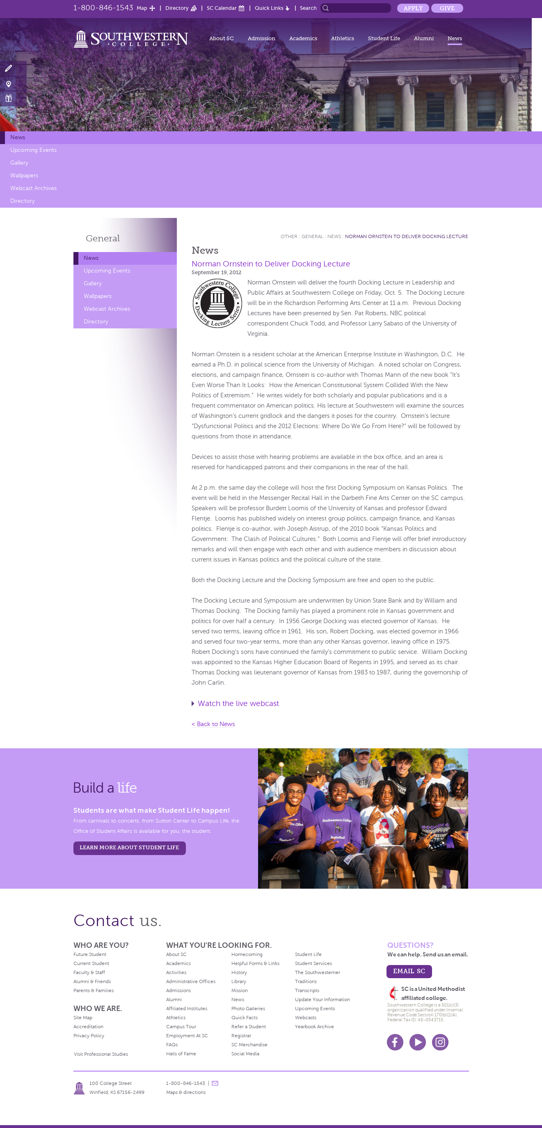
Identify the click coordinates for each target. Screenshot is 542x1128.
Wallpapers (24, 175)
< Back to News (213, 724)
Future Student (89, 954)
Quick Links (269, 8)
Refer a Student (248, 1026)
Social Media (245, 1054)
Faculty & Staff (89, 972)
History (239, 972)
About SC (221, 38)
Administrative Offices (190, 981)
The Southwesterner (317, 972)
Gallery (19, 163)
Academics (303, 38)
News (455, 38)
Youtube (417, 1042)
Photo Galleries (248, 1008)
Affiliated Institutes (186, 1008)
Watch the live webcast (238, 703)
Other (289, 236)
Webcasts (305, 1017)
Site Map (82, 1017)
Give (447, 8)
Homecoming (247, 954)
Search (308, 8)
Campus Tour (181, 1026)
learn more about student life (129, 847)
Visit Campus (13, 84)
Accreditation (88, 1026)
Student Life (384, 38)
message (215, 1083)
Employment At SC (187, 1036)
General (103, 238)
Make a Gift (13, 98)
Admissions (178, 990)
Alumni (424, 38)
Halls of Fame (181, 1054)
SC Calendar (222, 8)
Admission (261, 38)
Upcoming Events (33, 150)
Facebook (395, 1042)
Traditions (306, 981)
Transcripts (307, 990)
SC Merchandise (249, 1045)
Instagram (440, 1042)
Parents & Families (93, 990)
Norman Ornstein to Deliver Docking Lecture (406, 236)
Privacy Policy (88, 1036)
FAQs (172, 1045)
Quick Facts (244, 1017)
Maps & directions (186, 1092)
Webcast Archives (33, 188)
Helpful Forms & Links (255, 963)
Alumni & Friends (92, 981)
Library (238, 981)
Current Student (91, 963)
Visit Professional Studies (101, 1054)
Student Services (313, 963)
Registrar (241, 1036)
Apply (413, 8)
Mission (239, 990)
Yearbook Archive (314, 1026)
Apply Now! (13, 69)
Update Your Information (322, 999)
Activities (176, 972)
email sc (409, 971)
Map (142, 8)
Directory (177, 8)
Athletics (342, 38)
